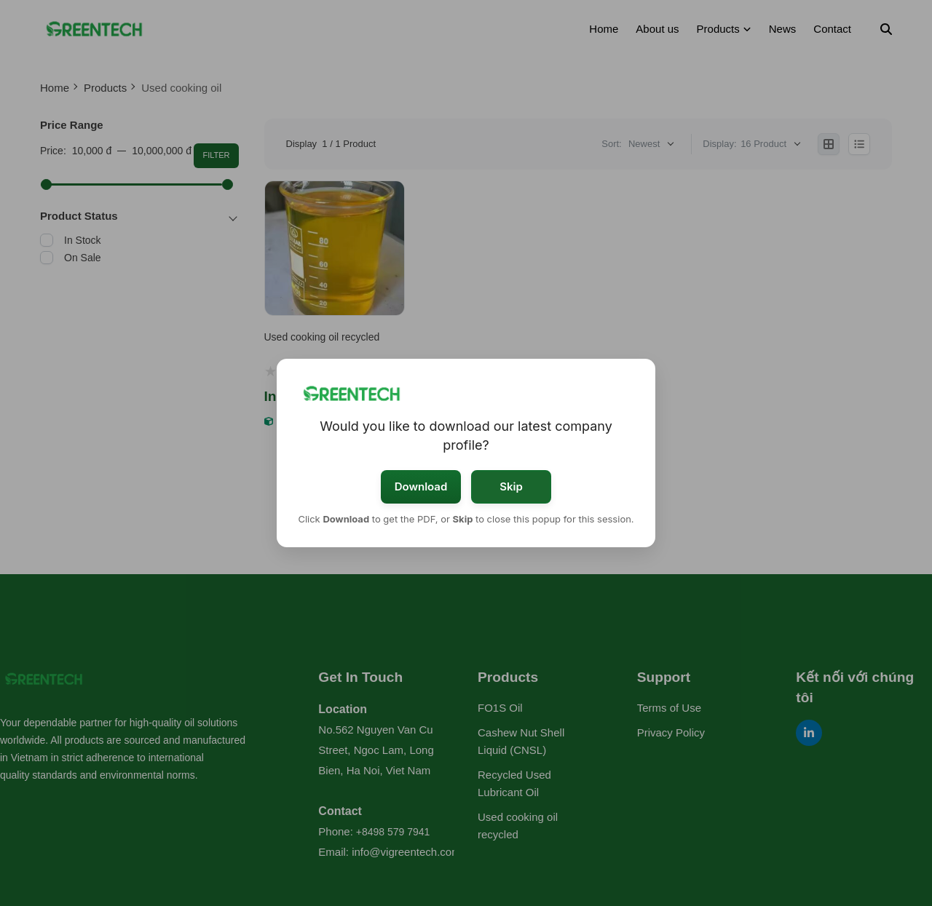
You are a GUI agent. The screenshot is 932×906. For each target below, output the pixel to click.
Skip (511, 486)
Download (421, 486)
